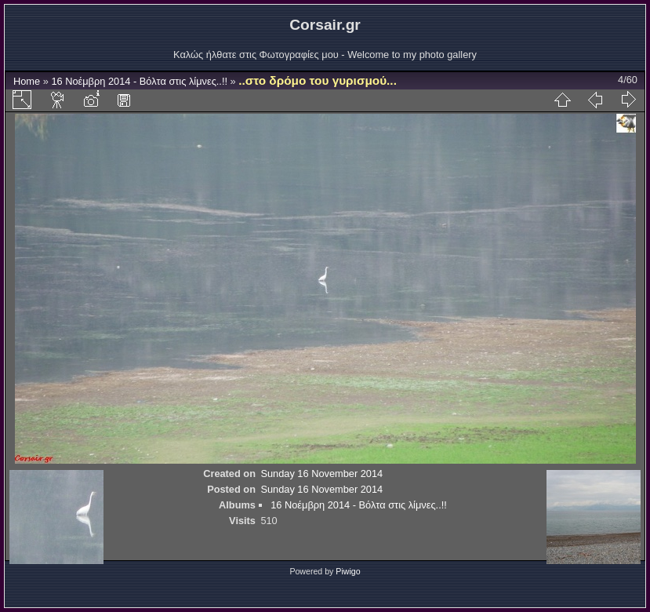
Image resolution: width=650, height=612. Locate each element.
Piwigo (348, 571)
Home (26, 81)
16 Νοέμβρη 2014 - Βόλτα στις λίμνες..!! (139, 81)
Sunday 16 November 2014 (321, 473)
